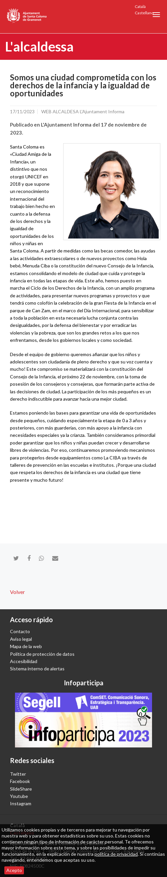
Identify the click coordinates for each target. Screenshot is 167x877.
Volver (17, 592)
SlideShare (21, 789)
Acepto (14, 870)
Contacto (20, 631)
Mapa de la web (26, 646)
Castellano (144, 12)
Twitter (18, 774)
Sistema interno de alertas (37, 668)
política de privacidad (116, 854)
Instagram (20, 803)
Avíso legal (21, 639)
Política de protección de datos (42, 654)
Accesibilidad (23, 661)
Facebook (20, 781)
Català (140, 6)
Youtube (19, 796)
